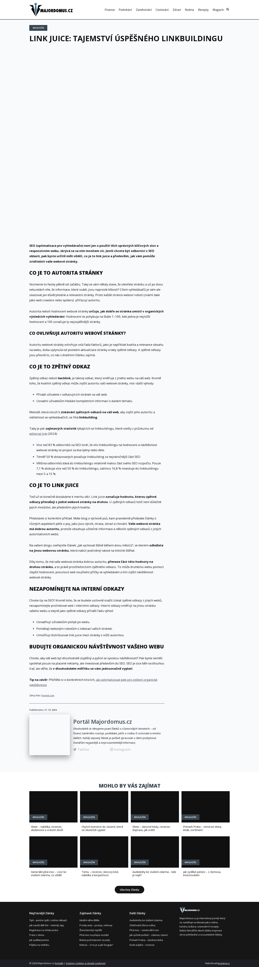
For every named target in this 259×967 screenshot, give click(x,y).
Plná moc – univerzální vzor (144, 930)
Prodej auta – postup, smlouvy (95, 925)
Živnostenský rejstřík (90, 930)
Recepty (203, 9)
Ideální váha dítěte (89, 920)
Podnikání (125, 9)
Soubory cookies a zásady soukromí (85, 963)
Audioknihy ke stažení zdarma (146, 920)
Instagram (120, 749)
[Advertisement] (129, 75)
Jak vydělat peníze (39, 940)
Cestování (162, 9)
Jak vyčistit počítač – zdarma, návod (148, 935)
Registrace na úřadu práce (43, 930)
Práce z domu (36, 935)
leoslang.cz (223, 963)
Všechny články (129, 889)
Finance (110, 9)
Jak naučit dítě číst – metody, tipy (46, 925)
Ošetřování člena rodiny (142, 925)
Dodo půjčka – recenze (142, 944)
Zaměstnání (144, 9)
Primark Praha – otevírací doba (146, 940)
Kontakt (59, 963)
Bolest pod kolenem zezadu (94, 940)
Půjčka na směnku (39, 944)
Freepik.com (47, 695)
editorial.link (38, 434)
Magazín (218, 9)
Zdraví (177, 9)
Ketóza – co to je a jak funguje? (96, 944)
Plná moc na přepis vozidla (94, 935)
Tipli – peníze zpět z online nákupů (48, 920)
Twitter (81, 749)
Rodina (189, 9)
